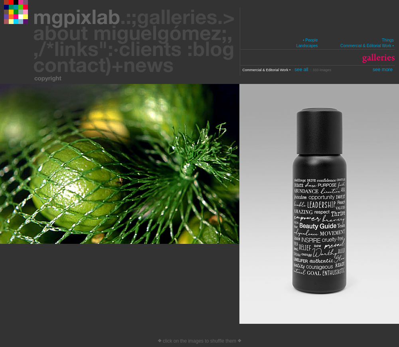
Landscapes (307, 46)
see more (383, 69)
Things (388, 40)
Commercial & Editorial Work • (367, 46)
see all (302, 69)
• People (310, 40)
